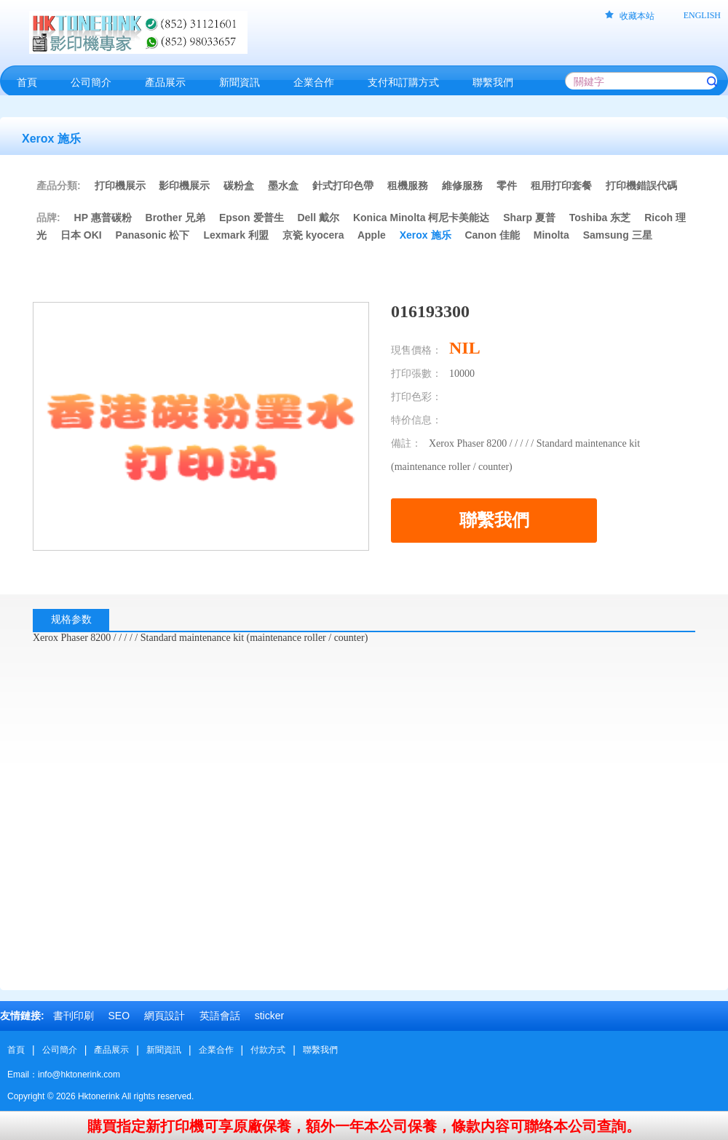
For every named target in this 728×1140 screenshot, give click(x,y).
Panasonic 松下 (153, 235)
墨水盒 (283, 185)
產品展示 (111, 1050)
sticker (269, 1015)
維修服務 (462, 185)
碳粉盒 (238, 185)
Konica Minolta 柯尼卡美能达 (421, 217)
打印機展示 (120, 185)
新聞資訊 (163, 1050)
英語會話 (219, 1015)
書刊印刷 (73, 1015)
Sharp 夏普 (529, 217)
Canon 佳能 (491, 235)
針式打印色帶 (342, 185)
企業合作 (216, 1050)
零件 (506, 185)
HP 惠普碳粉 (104, 217)
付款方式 (267, 1050)
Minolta (551, 235)
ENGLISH (702, 15)
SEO (119, 1015)
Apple (371, 235)
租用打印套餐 (561, 185)
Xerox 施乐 (425, 235)
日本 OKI (81, 235)
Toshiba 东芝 (600, 217)
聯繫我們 (320, 1050)
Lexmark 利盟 (235, 235)
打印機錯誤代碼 (641, 185)
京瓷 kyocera (313, 235)
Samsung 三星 (617, 235)
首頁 (16, 1050)
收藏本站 (637, 16)
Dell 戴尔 (318, 217)
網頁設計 (164, 1015)
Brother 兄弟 (175, 217)
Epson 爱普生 (251, 217)
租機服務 (407, 185)
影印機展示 (184, 185)
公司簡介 (59, 1050)
